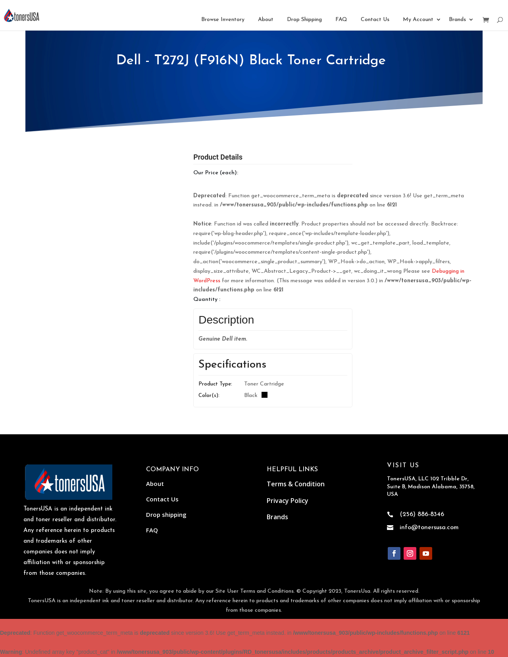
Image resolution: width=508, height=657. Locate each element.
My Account (418, 20)
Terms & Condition (296, 484)
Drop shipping (166, 514)
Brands (457, 20)
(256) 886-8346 (422, 514)
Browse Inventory (222, 20)
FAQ (341, 20)
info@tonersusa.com (429, 527)
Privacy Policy (287, 500)
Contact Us (375, 20)
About (265, 20)
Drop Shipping (304, 20)
